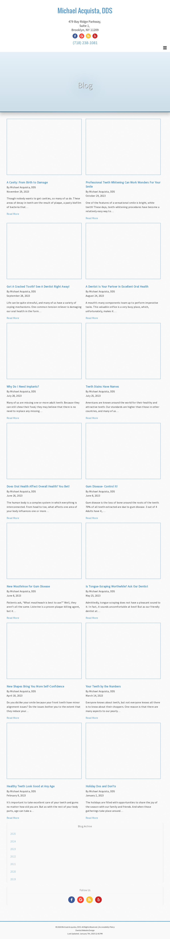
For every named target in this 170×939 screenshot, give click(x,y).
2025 (13, 833)
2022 (13, 856)
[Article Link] (44, 169)
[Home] (85, 14)
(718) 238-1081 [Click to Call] (85, 42)
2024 (13, 841)
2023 (13, 849)
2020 (13, 871)
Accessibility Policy (107, 927)
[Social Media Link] (76, 36)
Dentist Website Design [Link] (85, 930)
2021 (13, 864)
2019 (13, 879)
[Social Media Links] (71, 899)
